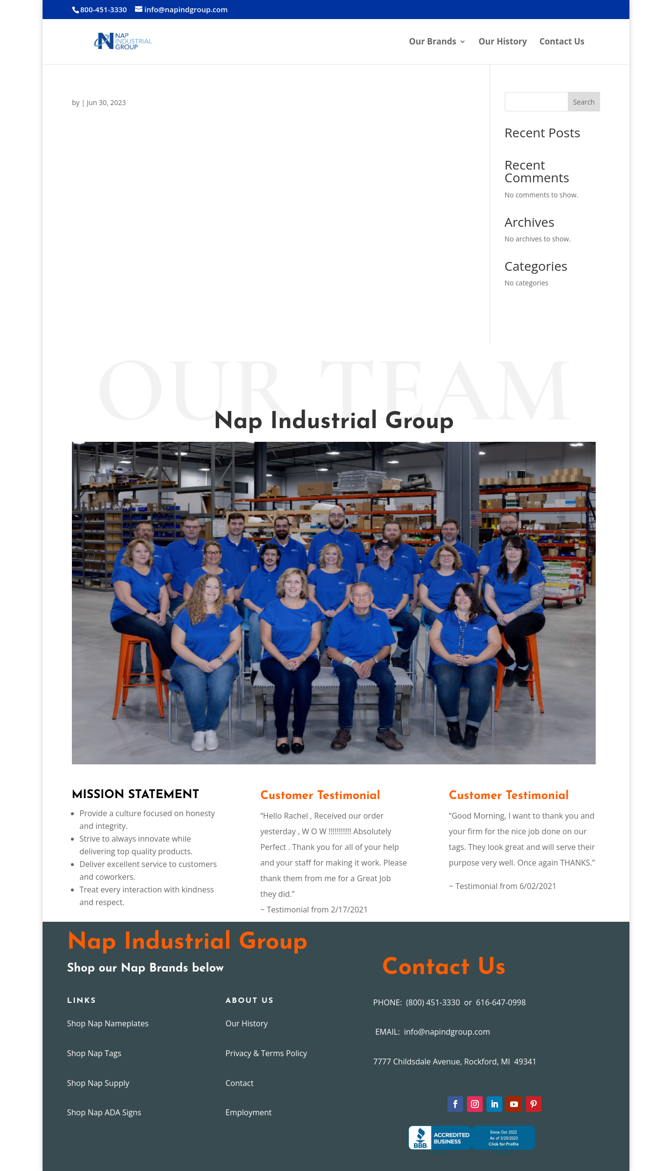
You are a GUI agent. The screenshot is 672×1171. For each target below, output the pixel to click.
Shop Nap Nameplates (108, 1023)
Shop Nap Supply (98, 1083)
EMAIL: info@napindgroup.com (431, 1031)
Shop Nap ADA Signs (104, 1112)
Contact (239, 1083)
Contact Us (561, 42)
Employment (248, 1112)
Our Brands (432, 42)
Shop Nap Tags (94, 1053)
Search (584, 102)
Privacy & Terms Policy (266, 1053)
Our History (503, 42)
